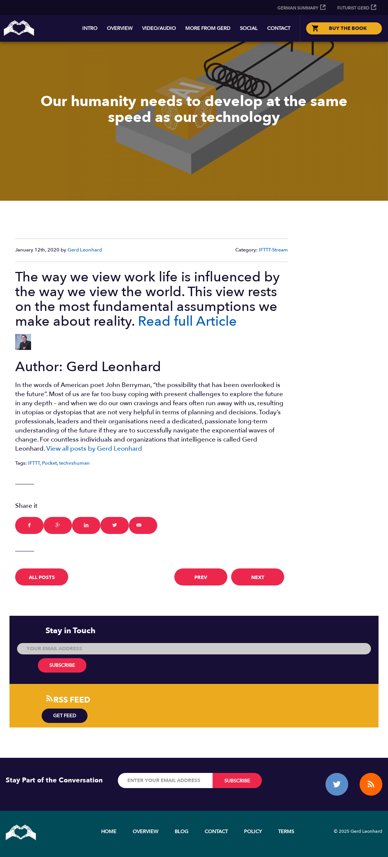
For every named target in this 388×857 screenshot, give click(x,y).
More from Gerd (207, 28)
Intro (89, 28)
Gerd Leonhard (84, 250)
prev (200, 577)
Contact (278, 28)
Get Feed (64, 715)
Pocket (49, 463)
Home (108, 831)
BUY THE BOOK (348, 28)
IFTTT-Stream (273, 250)
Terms (286, 831)
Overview (120, 28)
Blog (181, 831)
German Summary (297, 8)
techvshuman (74, 463)
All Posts (42, 577)
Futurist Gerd (353, 8)
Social (249, 28)
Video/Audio (159, 28)
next (257, 577)
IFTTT (34, 463)
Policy (253, 831)
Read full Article (187, 321)
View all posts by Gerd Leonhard (94, 448)
